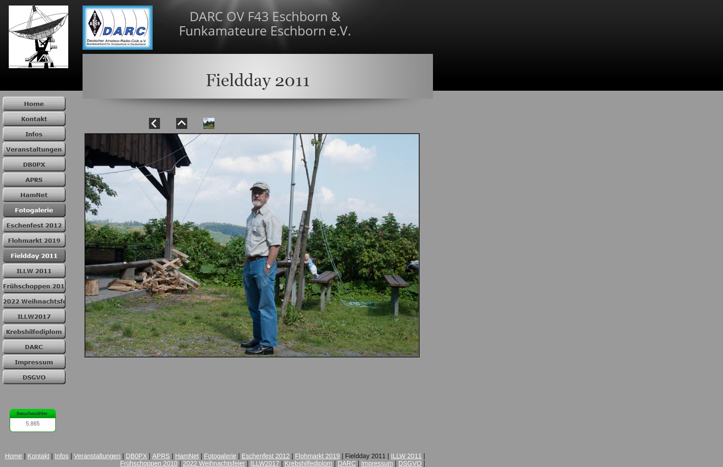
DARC (347, 463)
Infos (61, 456)
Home (13, 456)
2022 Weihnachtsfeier (214, 463)
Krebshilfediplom (308, 463)
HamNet (187, 456)
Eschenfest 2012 (266, 456)
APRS (161, 456)
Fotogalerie (220, 456)
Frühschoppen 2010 (149, 463)
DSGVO (410, 463)
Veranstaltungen (97, 456)
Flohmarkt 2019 (317, 456)
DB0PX (136, 456)
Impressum (377, 463)
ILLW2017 (264, 463)
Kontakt (38, 456)
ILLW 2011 (406, 456)
